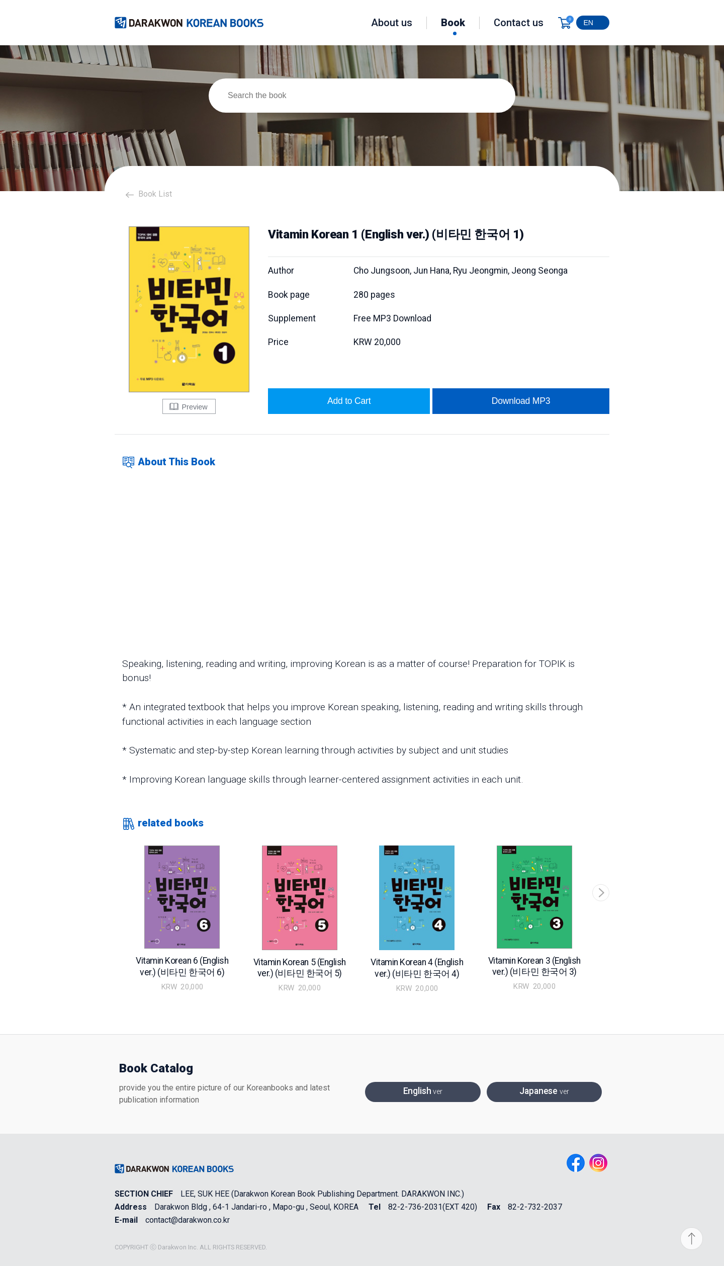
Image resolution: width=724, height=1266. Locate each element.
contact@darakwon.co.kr (187, 1220)
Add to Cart (349, 401)
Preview (188, 406)
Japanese (544, 1092)
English (422, 1092)
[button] (600, 892)
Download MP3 (521, 401)
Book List (155, 194)
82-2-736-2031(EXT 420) (432, 1207)
